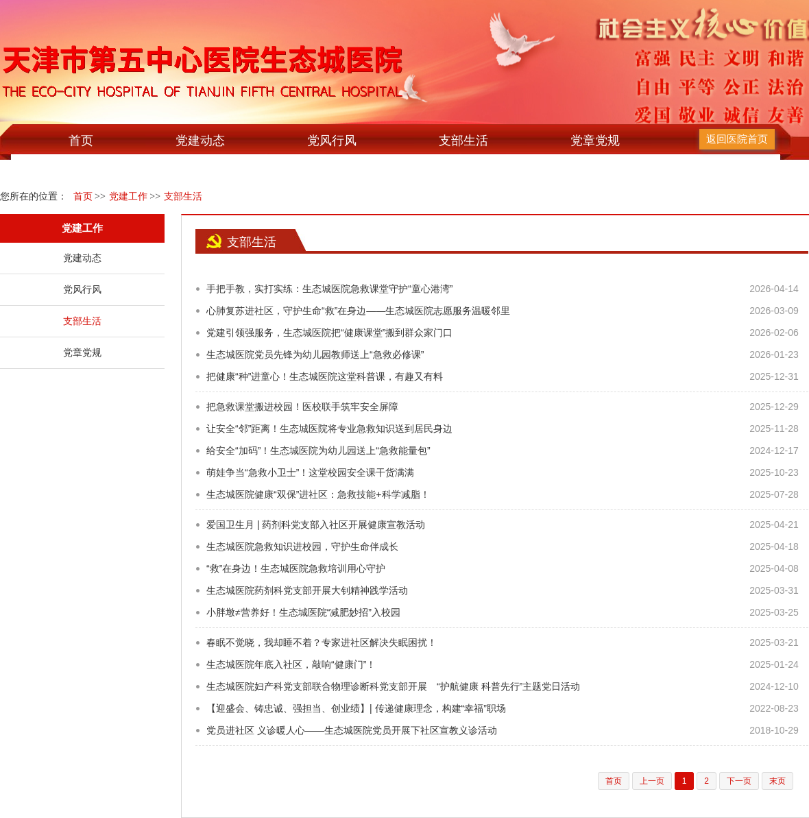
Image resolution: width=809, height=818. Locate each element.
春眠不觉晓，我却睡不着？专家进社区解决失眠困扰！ (321, 642)
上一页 (652, 781)
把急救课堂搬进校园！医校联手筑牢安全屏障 (302, 406)
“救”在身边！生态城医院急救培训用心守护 (295, 568)
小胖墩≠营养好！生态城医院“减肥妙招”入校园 (303, 612)
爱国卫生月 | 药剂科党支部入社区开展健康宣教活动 (315, 524)
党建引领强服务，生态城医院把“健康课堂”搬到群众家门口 (329, 332)
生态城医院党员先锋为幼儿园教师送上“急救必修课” (315, 354)
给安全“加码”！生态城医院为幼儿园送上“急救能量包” (318, 450)
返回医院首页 (737, 139)
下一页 (739, 781)
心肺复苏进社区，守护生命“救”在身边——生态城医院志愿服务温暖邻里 (358, 310)
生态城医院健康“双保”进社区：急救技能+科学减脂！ (318, 494)
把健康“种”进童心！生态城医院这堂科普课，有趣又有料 (324, 376)
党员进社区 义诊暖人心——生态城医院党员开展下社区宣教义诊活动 (351, 730)
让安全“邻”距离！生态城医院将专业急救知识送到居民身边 (329, 428)
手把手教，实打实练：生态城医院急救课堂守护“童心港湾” (329, 288)
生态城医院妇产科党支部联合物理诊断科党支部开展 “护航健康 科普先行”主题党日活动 (393, 686)
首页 (81, 140)
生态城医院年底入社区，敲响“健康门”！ (291, 664)
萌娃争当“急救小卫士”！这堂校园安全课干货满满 (310, 472)
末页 (777, 781)
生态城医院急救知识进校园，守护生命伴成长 (302, 546)
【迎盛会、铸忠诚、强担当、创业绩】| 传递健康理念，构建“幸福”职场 (356, 708)
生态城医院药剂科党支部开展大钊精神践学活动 (307, 590)
